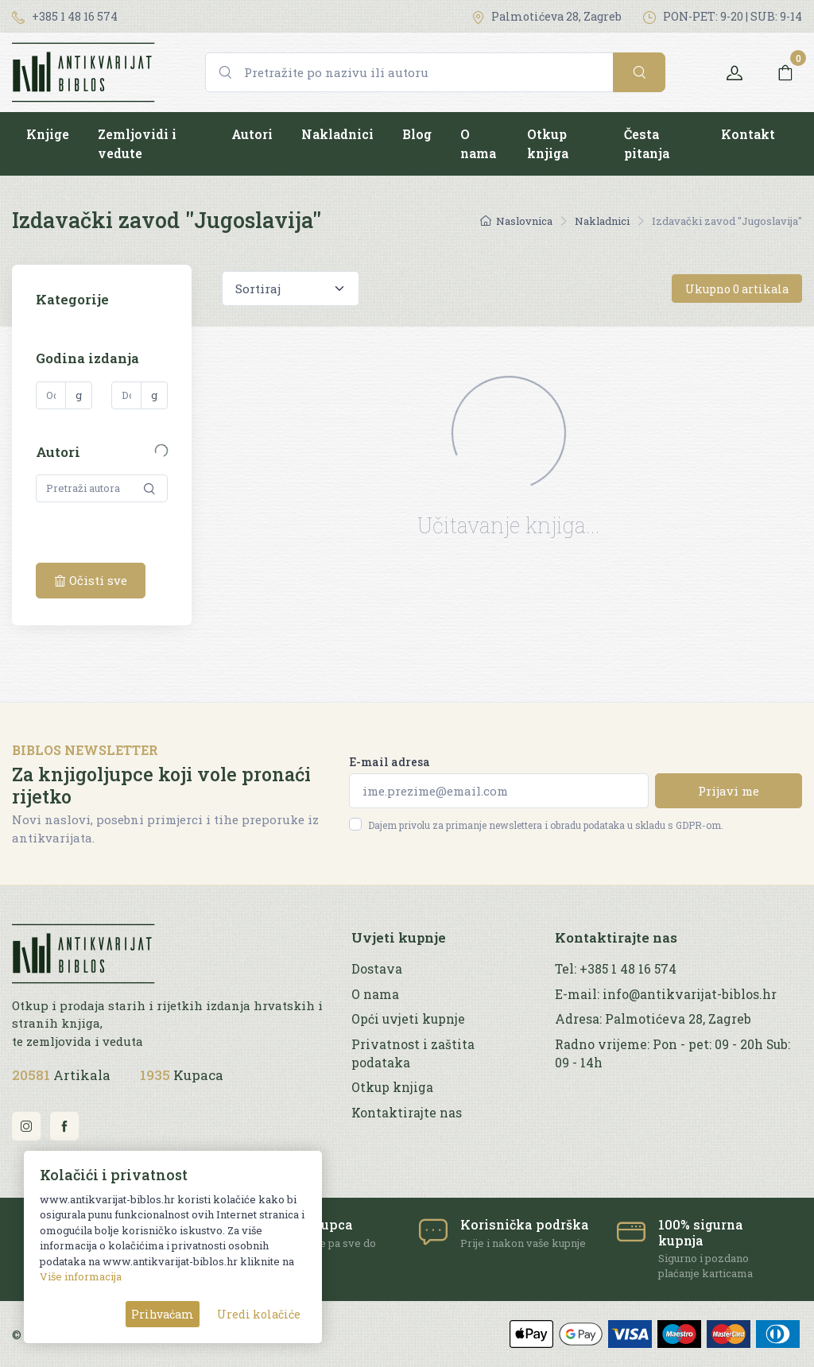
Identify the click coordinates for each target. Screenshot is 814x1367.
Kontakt (748, 134)
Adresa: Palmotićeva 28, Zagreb (653, 1019)
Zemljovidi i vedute (137, 143)
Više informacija (81, 1276)
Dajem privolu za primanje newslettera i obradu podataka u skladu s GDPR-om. (545, 825)
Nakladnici (337, 134)
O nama (478, 143)
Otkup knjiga (547, 143)
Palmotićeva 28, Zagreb (546, 16)
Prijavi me (728, 791)
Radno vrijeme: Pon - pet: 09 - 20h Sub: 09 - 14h (672, 1053)
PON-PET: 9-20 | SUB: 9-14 (722, 16)
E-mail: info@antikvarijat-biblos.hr (666, 994)
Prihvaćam (162, 1314)
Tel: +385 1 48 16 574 (615, 969)
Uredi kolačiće (258, 1314)
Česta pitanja (646, 143)
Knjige (47, 134)
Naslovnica (516, 221)
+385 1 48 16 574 (65, 16)
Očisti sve (90, 580)
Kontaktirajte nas (406, 1113)
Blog (417, 134)
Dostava (376, 969)
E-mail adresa (389, 761)
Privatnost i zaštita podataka (413, 1053)
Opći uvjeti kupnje (408, 1019)
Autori (252, 134)
